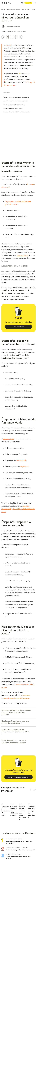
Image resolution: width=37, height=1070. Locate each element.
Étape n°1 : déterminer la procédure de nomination (16, 97)
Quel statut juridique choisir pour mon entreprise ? (19, 842)
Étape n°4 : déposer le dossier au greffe (13, 108)
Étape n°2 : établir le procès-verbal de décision (15, 101)
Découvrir (28, 3)
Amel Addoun (16, 26)
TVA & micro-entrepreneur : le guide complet (18, 857)
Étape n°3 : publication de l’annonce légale (14, 104)
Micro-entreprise (11, 854)
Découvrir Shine (18, 327)
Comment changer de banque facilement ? (20, 850)
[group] (5, 795)
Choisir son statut (11, 838)
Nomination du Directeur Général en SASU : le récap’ (16, 112)
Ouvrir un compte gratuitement (18, 777)
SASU (3, 804)
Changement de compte (13, 847)
